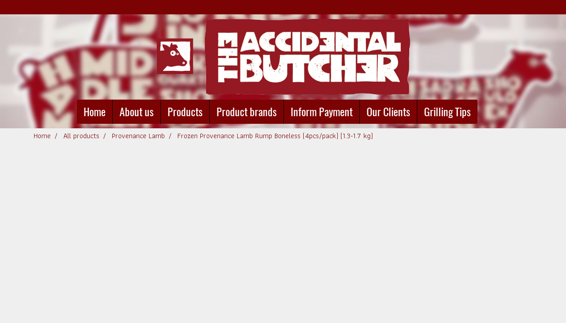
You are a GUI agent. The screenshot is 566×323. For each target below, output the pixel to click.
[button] (485, 111)
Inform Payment (322, 112)
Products (185, 112)
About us (136, 112)
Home (95, 112)
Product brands (247, 112)
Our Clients (388, 112)
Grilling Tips (447, 112)
